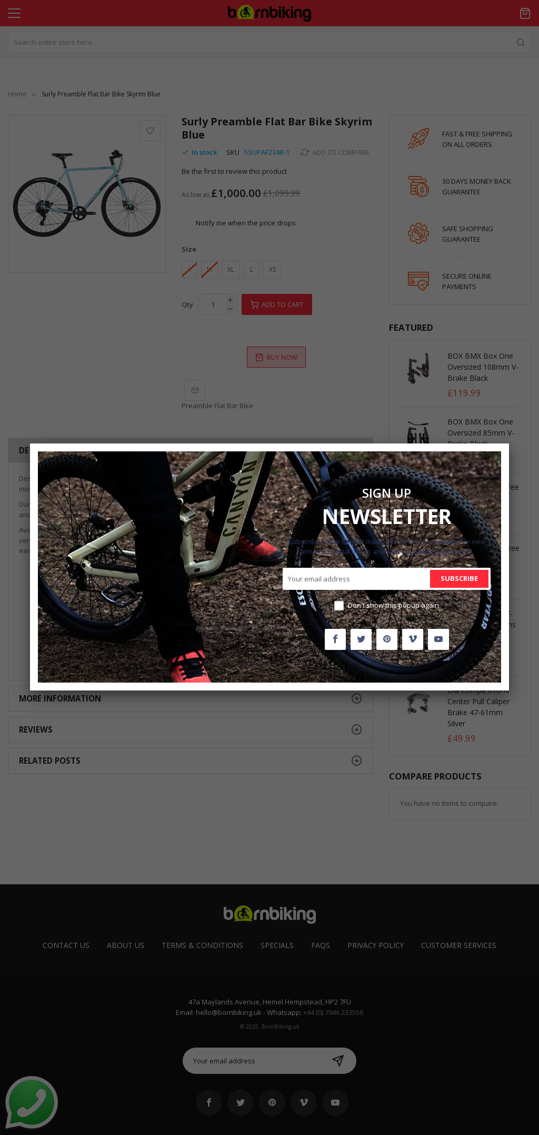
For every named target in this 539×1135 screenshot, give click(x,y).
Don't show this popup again (393, 605)
